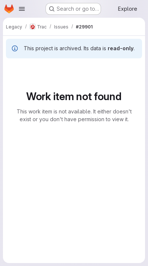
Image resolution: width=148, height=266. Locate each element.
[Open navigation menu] (22, 9)
